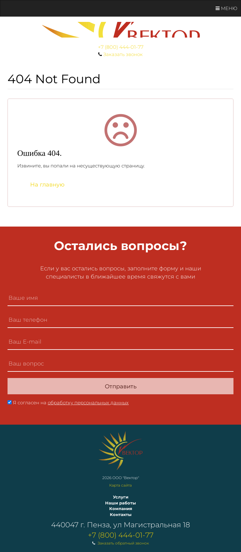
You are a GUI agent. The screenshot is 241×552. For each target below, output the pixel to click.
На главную (47, 184)
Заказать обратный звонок (123, 543)
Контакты (120, 514)
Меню (226, 8)
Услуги (120, 496)
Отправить (121, 386)
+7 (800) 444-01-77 (120, 47)
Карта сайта (120, 485)
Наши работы (120, 502)
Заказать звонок (123, 54)
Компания (120, 508)
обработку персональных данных (88, 403)
